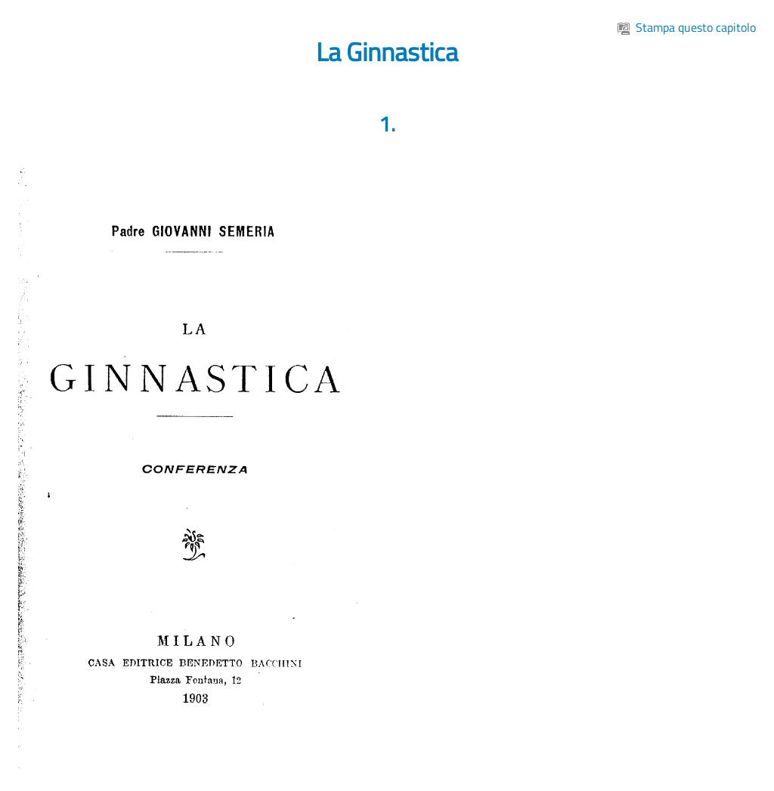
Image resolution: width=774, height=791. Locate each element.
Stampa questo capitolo (687, 27)
